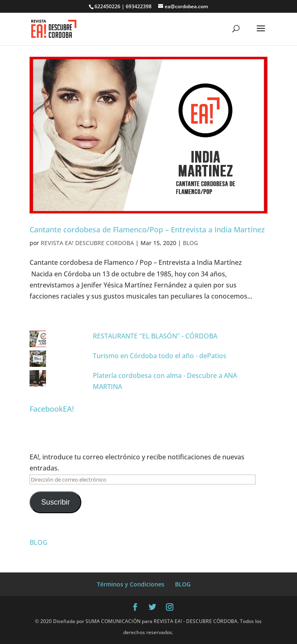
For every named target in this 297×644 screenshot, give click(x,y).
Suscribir (55, 502)
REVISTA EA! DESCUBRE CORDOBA (87, 243)
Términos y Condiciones (130, 584)
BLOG (190, 243)
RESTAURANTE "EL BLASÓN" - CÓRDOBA (155, 336)
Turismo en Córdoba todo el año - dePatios (159, 355)
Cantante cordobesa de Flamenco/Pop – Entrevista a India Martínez (147, 229)
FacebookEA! (52, 409)
